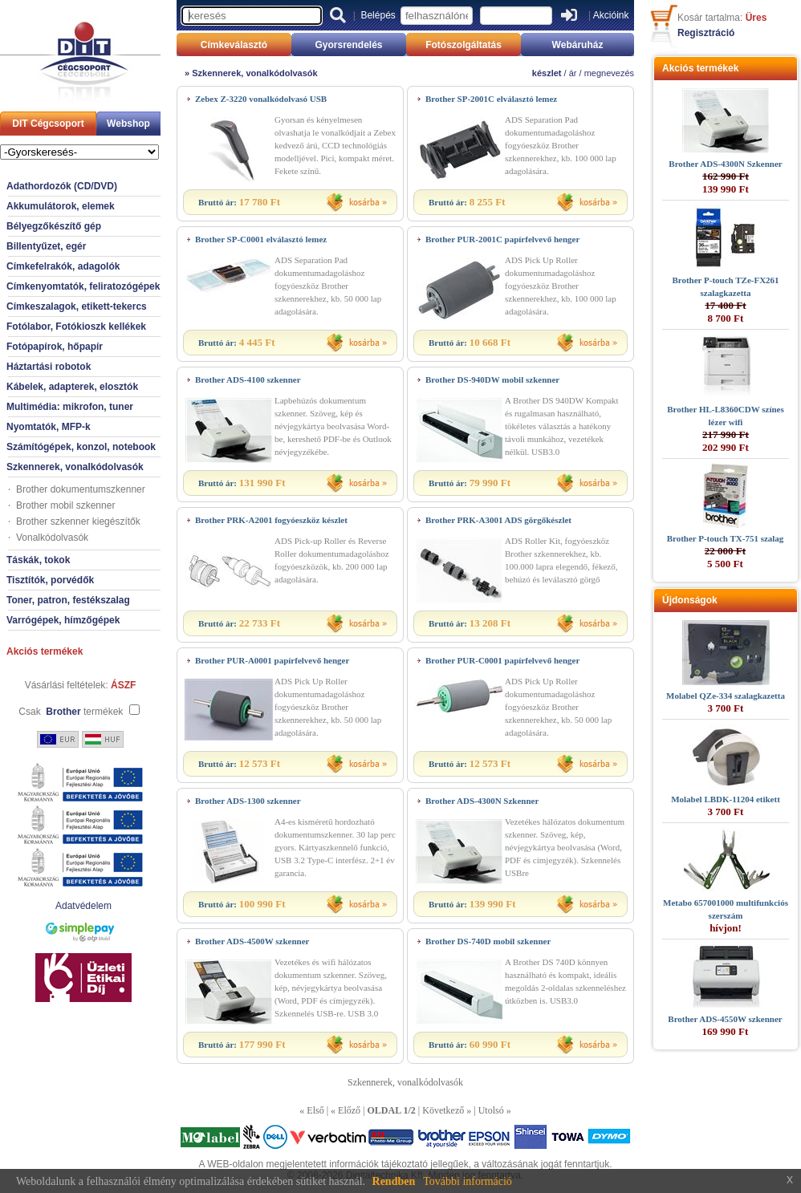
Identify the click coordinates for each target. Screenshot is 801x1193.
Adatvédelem (83, 905)
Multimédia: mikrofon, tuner (69, 406)
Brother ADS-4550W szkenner (725, 1019)
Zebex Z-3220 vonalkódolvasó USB (261, 98)
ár (573, 73)
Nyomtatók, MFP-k (48, 426)
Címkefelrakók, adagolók (63, 266)
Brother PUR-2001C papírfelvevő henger (502, 239)
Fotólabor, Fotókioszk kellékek (76, 326)
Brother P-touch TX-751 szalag (725, 538)
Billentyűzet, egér (46, 246)
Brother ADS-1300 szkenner (248, 800)
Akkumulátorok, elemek (60, 206)
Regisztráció (705, 33)
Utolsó (491, 1110)
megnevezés (609, 73)
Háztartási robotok (48, 366)
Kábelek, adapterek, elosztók (72, 386)
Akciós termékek (44, 651)
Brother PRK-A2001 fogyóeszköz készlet (271, 520)
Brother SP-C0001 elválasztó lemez (261, 239)
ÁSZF (123, 685)
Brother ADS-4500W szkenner (252, 941)
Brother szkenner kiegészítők (78, 521)
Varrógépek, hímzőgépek (63, 620)
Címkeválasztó (234, 45)
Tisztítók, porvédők (50, 580)
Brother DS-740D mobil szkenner (488, 941)
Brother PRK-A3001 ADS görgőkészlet (498, 520)
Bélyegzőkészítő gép (53, 226)
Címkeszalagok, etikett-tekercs (76, 306)
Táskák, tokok (38, 560)
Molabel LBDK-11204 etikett (725, 799)
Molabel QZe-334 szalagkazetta (725, 695)
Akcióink (611, 15)
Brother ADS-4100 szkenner (248, 379)
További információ (467, 1181)
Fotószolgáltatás (463, 45)
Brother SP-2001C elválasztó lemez (491, 98)
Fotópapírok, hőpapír (54, 346)
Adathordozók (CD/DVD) (61, 186)
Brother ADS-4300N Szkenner (482, 800)
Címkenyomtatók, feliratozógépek (83, 286)
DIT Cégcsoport (47, 123)
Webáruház (578, 45)
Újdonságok (690, 600)
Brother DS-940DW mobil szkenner (492, 379)
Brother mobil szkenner (65, 505)
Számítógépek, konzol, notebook (81, 446)
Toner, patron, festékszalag (68, 600)
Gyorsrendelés (348, 45)
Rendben (394, 1181)
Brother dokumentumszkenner (80, 489)
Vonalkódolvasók (52, 537)
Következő (443, 1110)
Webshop (128, 123)
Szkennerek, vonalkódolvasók (75, 467)
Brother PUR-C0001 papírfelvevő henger (502, 660)
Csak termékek (70, 711)
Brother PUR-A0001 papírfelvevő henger (272, 660)
